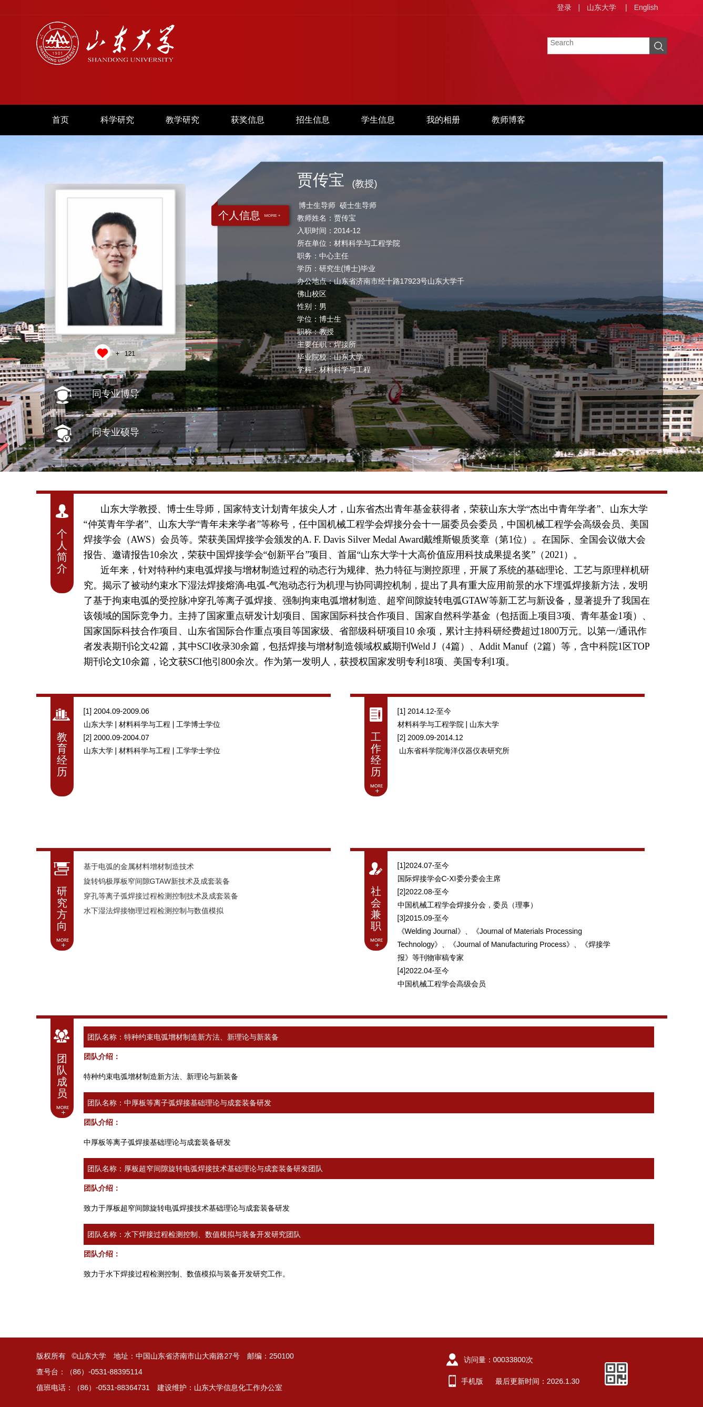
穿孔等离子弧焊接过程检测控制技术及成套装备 (161, 896)
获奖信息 (247, 119)
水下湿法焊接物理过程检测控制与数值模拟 (153, 910)
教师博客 (508, 119)
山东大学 (601, 7)
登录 (564, 7)
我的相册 (443, 119)
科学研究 (117, 119)
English (646, 7)
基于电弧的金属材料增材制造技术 (139, 866)
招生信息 (313, 119)
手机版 (472, 1381)
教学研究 (182, 119)
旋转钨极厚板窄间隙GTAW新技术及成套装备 (157, 881)
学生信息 (378, 119)
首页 (60, 119)
